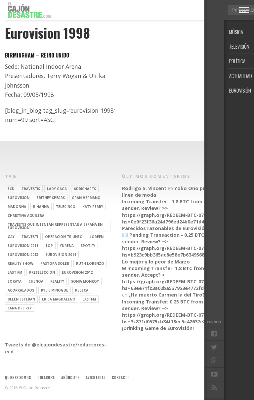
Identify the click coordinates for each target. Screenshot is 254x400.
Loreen (97, 236)
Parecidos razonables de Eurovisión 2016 (171, 228)
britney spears (50, 197)
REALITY (57, 281)
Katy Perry (92, 206)
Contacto (121, 377)
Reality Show (20, 263)
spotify (88, 245)
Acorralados (21, 290)
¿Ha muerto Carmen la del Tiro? (167, 295)
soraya (14, 281)
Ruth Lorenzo (90, 263)
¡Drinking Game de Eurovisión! (158, 328)
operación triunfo (64, 236)
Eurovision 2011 (23, 245)
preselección (42, 272)
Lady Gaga (57, 188)
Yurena (67, 245)
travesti (29, 236)
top (49, 245)
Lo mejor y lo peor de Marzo (156, 262)
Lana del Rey (20, 308)
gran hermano (86, 197)
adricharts (85, 188)
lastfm (89, 299)
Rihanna (41, 206)
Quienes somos (18, 377)
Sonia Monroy (85, 281)
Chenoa (35, 281)
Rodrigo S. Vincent (144, 188)
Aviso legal (95, 377)
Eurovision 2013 (23, 254)
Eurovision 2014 (60, 254)
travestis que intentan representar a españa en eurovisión (55, 226)
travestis (30, 188)
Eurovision (18, 197)
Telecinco (65, 206)
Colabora (46, 377)
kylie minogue (54, 290)
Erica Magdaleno (58, 299)
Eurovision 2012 (77, 272)
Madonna (17, 206)
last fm (15, 272)
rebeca (81, 290)
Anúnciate (70, 377)
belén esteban (21, 299)
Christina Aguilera (26, 215)
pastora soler (54, 263)
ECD (11, 188)
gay (11, 236)
